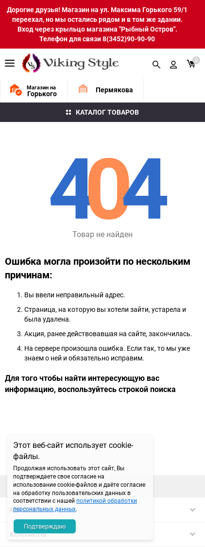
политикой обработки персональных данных (75, 504)
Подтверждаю (45, 526)
